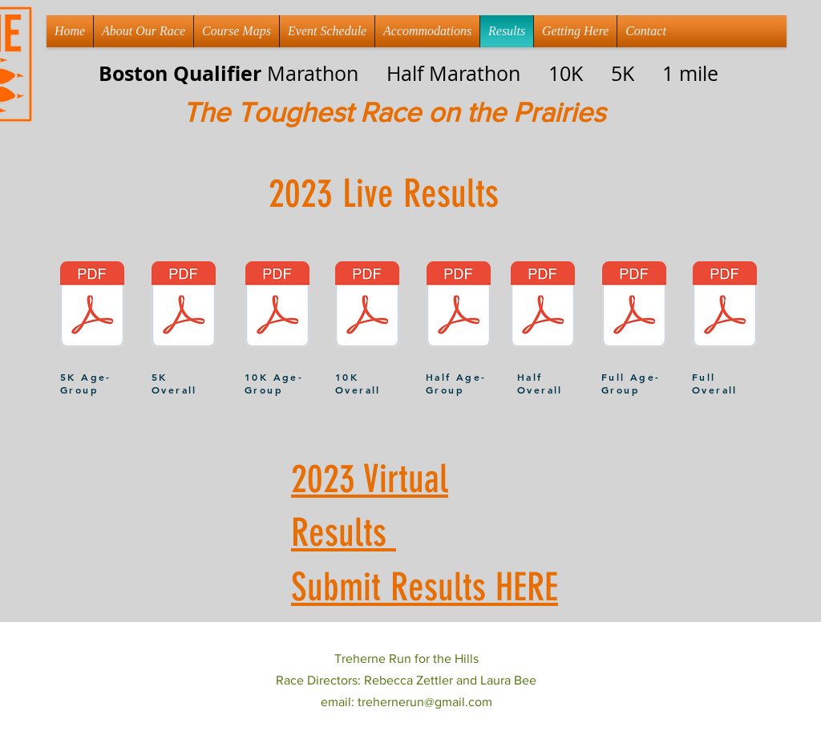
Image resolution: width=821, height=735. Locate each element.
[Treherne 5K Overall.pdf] (184, 306)
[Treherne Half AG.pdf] (459, 306)
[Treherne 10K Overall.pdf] (367, 306)
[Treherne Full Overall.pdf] (725, 306)
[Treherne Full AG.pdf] (634, 306)
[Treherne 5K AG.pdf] (92, 306)
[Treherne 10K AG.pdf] (277, 306)
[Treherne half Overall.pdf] (543, 306)
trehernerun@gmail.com (425, 702)
